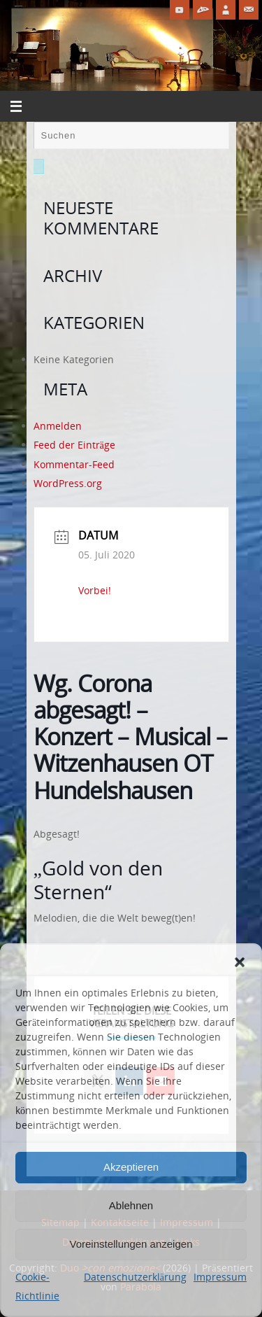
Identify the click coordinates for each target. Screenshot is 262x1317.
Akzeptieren (131, 1167)
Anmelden (58, 425)
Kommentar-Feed (74, 464)
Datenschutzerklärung (135, 1276)
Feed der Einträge (74, 444)
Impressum (220, 1276)
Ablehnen (131, 1205)
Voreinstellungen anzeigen (131, 1244)
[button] (240, 962)
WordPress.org (68, 483)
